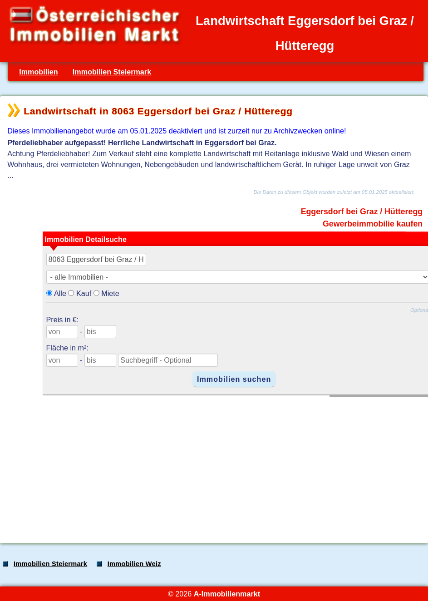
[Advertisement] (213, 465)
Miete (110, 293)
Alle (60, 293)
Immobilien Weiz (134, 563)
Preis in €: (62, 319)
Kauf (83, 293)
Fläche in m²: (67, 348)
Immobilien (38, 72)
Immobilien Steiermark (112, 72)
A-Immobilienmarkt (227, 594)
